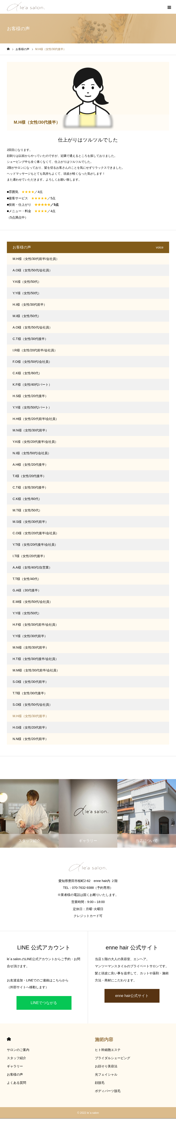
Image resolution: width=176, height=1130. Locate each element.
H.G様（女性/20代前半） (30, 727)
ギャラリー (15, 1066)
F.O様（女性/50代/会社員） (32, 361)
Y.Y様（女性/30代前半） (30, 636)
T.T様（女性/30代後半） (30, 693)
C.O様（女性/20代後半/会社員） (36, 533)
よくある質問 (16, 1083)
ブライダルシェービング (112, 1058)
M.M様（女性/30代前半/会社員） (36, 670)
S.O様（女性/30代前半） (30, 682)
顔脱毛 (99, 1083)
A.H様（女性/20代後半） (30, 464)
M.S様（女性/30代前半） (30, 522)
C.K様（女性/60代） (27, 373)
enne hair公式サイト (132, 996)
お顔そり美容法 (106, 1066)
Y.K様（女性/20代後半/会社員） (35, 441)
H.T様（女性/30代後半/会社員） (35, 659)
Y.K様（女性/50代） (27, 281)
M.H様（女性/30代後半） (31, 716)
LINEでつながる (44, 1003)
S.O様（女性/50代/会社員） (32, 704)
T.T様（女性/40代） (27, 579)
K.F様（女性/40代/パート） (32, 384)
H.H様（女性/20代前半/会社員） (36, 419)
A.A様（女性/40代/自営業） (32, 567)
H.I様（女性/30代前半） (30, 304)
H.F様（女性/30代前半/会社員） (35, 624)
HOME (9, 1039)
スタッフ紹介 (16, 1058)
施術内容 (104, 1039)
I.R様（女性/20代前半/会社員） (35, 350)
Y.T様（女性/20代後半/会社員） (35, 544)
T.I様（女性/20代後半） (29, 476)
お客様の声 (15, 1074)
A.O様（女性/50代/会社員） (32, 270)
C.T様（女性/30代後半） (30, 339)
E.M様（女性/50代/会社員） (32, 602)
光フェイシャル (106, 1074)
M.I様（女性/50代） (27, 316)
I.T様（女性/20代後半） (30, 556)
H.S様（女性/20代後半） (30, 396)
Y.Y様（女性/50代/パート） (32, 407)
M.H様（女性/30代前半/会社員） (36, 259)
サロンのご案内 (18, 1050)
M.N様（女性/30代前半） (31, 430)
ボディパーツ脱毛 (108, 1091)
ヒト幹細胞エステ (108, 1050)
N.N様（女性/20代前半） (30, 739)
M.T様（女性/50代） (27, 510)
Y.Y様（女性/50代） (27, 293)
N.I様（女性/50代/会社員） (32, 453)
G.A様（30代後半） (27, 590)
